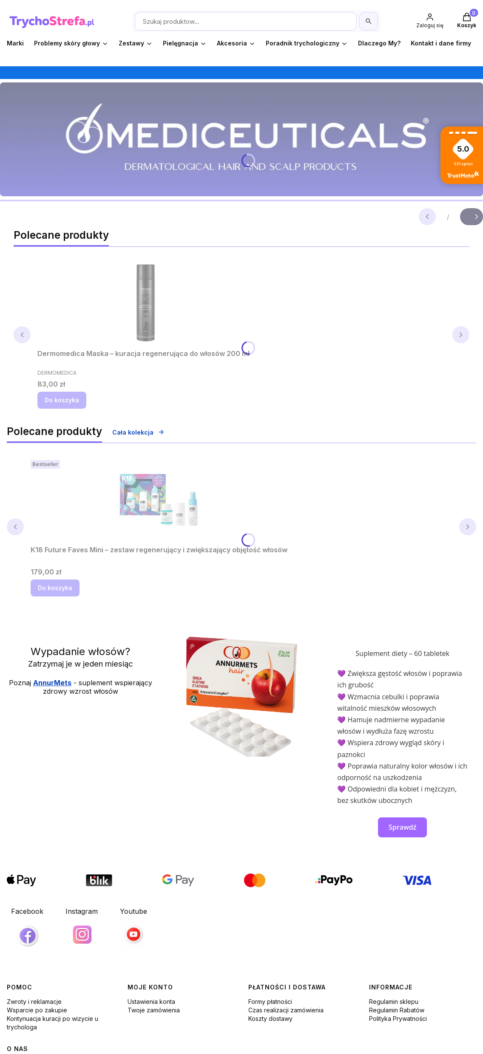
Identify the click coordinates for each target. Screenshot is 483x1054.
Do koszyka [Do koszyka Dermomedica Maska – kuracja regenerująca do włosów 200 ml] (62, 400)
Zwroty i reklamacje (34, 1001)
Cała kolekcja (138, 432)
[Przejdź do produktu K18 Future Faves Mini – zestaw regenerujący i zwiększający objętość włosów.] (159, 499)
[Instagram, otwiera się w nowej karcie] (81, 927)
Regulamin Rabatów (396, 1010)
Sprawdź (403, 827)
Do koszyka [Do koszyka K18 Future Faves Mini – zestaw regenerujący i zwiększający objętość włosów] (55, 587)
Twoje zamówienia (154, 1010)
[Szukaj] (368, 21)
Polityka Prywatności (398, 1018)
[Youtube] (133, 927)
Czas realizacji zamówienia (286, 1010)
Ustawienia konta (151, 1001)
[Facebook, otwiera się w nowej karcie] (27, 929)
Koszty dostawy (270, 1018)
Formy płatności (270, 1001)
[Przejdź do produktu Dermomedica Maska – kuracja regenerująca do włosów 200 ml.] (143, 302)
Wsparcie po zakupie (37, 1010)
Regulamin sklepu (393, 1001)
